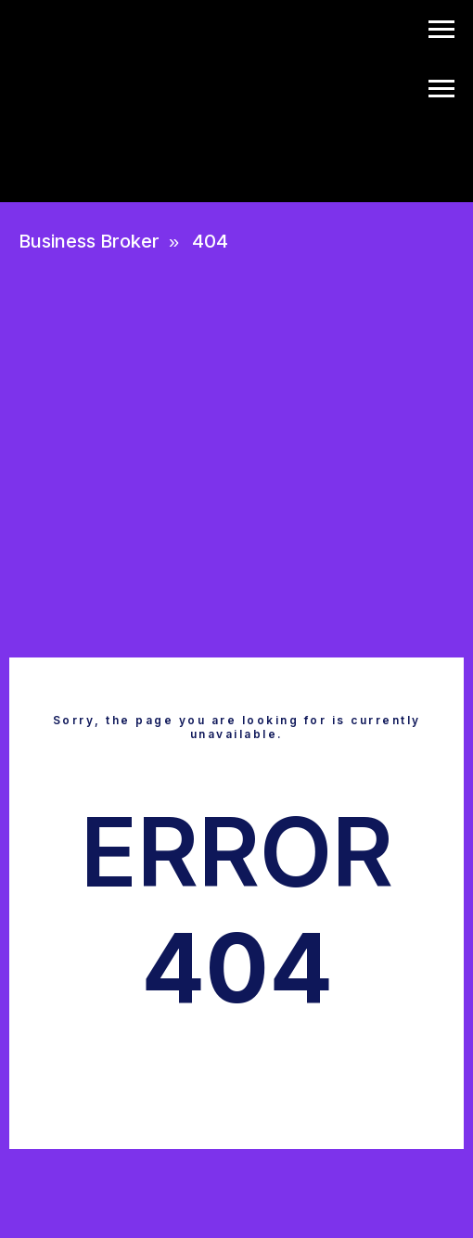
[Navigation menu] (441, 29)
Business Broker (89, 241)
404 (210, 241)
